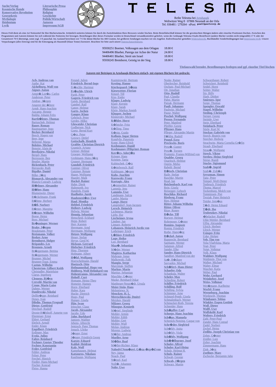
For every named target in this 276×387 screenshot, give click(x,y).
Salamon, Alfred (173, 246)
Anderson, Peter (41, 97)
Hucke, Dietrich (80, 293)
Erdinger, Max (40, 332)
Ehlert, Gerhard (41, 319)
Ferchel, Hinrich (41, 358)
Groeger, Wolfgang (82, 154)
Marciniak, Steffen (122, 266)
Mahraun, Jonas (120, 256)
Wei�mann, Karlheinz (216, 285)
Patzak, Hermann (174, 103)
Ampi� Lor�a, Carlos (45, 93)
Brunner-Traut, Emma (44, 261)
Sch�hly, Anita (173, 328)
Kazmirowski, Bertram (124, 80)
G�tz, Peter (78, 134)
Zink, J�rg (209, 349)
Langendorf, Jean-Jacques (126, 205)
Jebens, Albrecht (80, 323)
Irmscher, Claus (80, 306)
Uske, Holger (210, 236)
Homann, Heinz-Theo (83, 280)
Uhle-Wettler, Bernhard (216, 219)
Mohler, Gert (118, 320)
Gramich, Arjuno (80, 147)
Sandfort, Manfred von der (179, 255)
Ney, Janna (117, 352)
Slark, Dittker (211, 96)
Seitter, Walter (211, 89)
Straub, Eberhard (213, 146)
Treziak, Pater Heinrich (216, 197)
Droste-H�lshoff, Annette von (50, 312)
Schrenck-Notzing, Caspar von (182, 320)
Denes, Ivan (38, 299)
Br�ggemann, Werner (45, 254)
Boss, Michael (40, 219)
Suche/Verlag (10, 5)
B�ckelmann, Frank (44, 196)
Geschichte (49, 15)
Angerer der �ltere (43, 105)
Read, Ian (169, 181)
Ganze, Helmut (79, 107)
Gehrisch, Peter (80, 117)
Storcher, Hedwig (213, 138)
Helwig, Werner (80, 211)
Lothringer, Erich (121, 231)
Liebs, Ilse (117, 214)
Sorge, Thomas (211, 103)
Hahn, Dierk (78, 184)
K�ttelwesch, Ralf (122, 167)
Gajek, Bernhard (80, 101)
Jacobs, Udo (78, 313)
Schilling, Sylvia (173, 290)
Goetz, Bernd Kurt (81, 130)
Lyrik (5, 25)
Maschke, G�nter (122, 276)
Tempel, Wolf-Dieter (215, 181)
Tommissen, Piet (212, 194)
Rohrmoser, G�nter (176, 221)
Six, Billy (208, 93)
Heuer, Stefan (79, 237)
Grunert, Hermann (81, 161)
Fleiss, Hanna (39, 368)
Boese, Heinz (39, 216)
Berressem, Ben (41, 158)
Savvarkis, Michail (175, 263)
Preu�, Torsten (173, 150)
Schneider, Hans (173, 306)
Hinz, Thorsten (79, 250)
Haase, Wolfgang (81, 174)
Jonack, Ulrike (79, 329)
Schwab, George (173, 357)
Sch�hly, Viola (173, 332)
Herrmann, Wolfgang (83, 230)
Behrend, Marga (41, 141)
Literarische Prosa (54, 5)
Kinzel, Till (117, 93)
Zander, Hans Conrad (215, 321)
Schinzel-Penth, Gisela (177, 296)
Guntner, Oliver (80, 168)
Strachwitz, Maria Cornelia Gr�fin (223, 142)
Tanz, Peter (209, 177)
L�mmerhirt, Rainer (123, 185)
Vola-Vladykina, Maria (216, 242)
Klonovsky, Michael (123, 116)
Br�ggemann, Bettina (45, 250)
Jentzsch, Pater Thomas (84, 326)
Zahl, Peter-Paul (212, 318)
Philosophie (50, 9)
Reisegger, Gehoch (175, 190)
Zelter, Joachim (212, 342)
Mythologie (9, 19)
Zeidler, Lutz (210, 339)
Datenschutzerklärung (132, 41)
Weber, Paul (210, 272)
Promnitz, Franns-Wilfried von (182, 154)
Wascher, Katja (212, 268)
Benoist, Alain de (42, 148)
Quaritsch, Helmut (174, 160)
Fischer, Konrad (41, 365)
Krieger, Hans (119, 156)
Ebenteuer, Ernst (41, 316)
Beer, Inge (38, 138)
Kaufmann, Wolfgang (83, 357)
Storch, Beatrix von (214, 135)
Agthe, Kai (38, 83)
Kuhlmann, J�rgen (122, 171)
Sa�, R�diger (173, 259)
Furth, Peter (78, 94)
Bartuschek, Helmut (43, 122)
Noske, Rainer (172, 80)
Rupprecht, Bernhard (176, 239)
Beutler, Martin (40, 161)
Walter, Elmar (211, 265)
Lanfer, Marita (119, 198)
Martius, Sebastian (122, 272)
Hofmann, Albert (80, 253)
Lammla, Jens (119, 188)
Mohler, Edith (119, 317)
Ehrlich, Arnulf (40, 322)
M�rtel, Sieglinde (122, 310)
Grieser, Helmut (80, 150)
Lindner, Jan (118, 221)
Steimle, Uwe (211, 119)
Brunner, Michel (41, 258)
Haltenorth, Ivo (80, 187)
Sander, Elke (171, 249)
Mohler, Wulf (119, 323)
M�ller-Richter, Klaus (124, 345)
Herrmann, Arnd (80, 227)
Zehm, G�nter (212, 335)
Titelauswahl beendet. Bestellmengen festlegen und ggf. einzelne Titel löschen (227, 66)
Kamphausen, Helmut (83, 350)
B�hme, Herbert (42, 200)
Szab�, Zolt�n (212, 171)
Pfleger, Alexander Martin (179, 132)
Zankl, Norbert (211, 325)
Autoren (48, 22)
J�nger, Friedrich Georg (85, 337)
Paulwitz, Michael (174, 109)
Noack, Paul (118, 356)
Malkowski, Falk (121, 259)
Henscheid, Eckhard (82, 217)
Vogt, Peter (209, 246)
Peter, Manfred (172, 122)
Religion (48, 12)
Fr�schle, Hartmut (82, 87)
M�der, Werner (120, 249)
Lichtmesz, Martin (122, 211)
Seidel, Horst (210, 86)
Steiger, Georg (211, 116)
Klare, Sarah (118, 107)
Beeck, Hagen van (42, 135)
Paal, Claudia (171, 96)
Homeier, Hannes (81, 283)
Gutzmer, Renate (80, 171)
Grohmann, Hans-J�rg (84, 158)
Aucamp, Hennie (41, 111)
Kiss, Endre (118, 97)
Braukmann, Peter (42, 230)
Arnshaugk (202, 17)
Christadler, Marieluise (45, 271)
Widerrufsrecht (198, 38)
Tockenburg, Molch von (217, 190)
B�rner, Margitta (42, 208)
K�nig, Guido (120, 132)
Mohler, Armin (119, 313)
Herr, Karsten (78, 224)
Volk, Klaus (210, 252)
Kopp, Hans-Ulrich (122, 142)
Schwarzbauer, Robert (216, 80)
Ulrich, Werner (211, 229)
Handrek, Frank (80, 190)
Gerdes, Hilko (79, 120)
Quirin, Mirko (172, 164)
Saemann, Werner (174, 242)
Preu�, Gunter (173, 146)
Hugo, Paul (77, 296)
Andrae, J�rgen (41, 101)
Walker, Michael (212, 262)
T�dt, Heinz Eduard (215, 205)
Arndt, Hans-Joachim (44, 108)
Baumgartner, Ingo (42, 128)
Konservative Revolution (17, 12)
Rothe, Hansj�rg (174, 232)
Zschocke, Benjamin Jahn (218, 356)
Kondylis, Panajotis (122, 139)
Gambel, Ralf (78, 104)
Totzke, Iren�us (212, 201)
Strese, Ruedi (210, 160)
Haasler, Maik (79, 177)
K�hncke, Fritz (120, 124)
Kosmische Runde (13, 9)
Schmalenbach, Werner (177, 299)
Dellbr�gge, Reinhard (45, 295)
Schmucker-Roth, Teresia (178, 303)
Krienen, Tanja (119, 159)
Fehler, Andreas (41, 352)
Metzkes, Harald (120, 300)
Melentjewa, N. (120, 290)
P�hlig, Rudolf (173, 136)
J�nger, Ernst (79, 333)
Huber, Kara (78, 290)
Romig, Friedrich (174, 228)
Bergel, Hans (39, 154)
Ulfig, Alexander (213, 223)
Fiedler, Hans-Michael (45, 361)
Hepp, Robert (78, 221)
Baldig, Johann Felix (44, 115)
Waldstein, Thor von (215, 259)
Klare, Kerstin (119, 103)
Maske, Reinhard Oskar (125, 279)
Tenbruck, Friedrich (214, 184)
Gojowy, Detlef (80, 137)
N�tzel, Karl (119, 359)
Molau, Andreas (120, 327)
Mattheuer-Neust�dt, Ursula (128, 283)
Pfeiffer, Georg (172, 125)
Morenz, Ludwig (121, 330)
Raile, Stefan (171, 174)
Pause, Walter (172, 112)
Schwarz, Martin (173, 364)
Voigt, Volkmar (212, 249)
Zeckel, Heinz (211, 328)
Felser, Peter (39, 355)
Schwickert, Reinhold (215, 83)
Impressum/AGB (53, 25)
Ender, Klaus (39, 325)
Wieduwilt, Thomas (214, 295)
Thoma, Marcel (212, 187)
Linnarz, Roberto (121, 224)
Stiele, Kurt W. (211, 129)
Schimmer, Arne (173, 293)
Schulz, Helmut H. (174, 350)
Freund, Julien (79, 80)
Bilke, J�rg (39, 175)
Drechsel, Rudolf (41, 308)
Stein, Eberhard (212, 122)
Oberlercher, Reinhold (177, 83)
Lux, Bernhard (119, 241)
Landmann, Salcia (121, 195)
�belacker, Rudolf (214, 216)
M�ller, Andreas (121, 334)
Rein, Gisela (171, 187)
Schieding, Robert (174, 280)
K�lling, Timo (120, 128)
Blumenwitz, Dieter (43, 193)
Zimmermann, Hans (214, 345)
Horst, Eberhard (80, 287)
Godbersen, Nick (80, 127)
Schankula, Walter (174, 273)
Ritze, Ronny (171, 210)
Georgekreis (9, 15)
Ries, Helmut (171, 200)
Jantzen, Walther (80, 319)
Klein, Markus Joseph (124, 110)
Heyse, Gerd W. (80, 240)
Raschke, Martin (173, 177)
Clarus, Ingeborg (41, 274)
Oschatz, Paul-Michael (177, 86)
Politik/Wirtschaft (54, 19)
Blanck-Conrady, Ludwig (46, 181)
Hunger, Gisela (79, 300)
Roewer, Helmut (173, 217)
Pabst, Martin (171, 99)
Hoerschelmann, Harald (84, 260)
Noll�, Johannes (121, 363)
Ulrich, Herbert (212, 226)
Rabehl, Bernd (172, 167)
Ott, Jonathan (171, 89)
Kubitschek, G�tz (122, 163)
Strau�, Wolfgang (214, 150)
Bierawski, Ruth (41, 168)
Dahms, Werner (41, 288)
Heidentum (9, 22)
